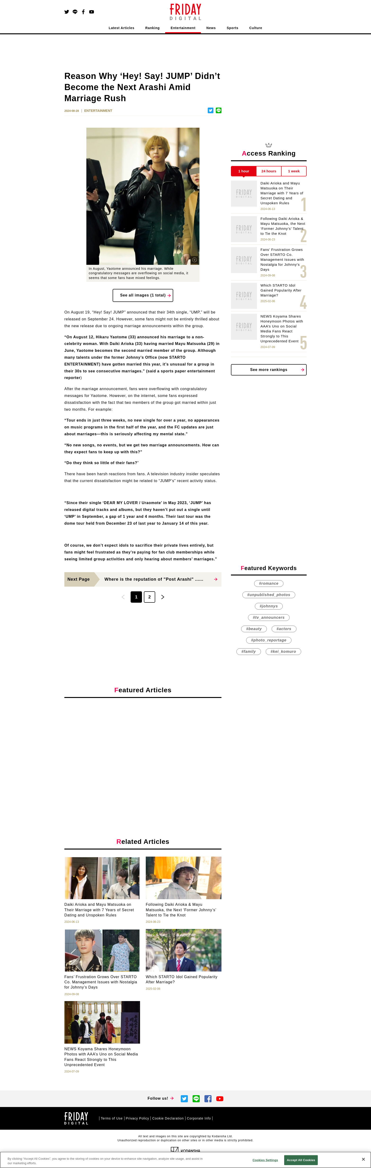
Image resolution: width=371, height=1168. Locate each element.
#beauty (254, 629)
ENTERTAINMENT (98, 111)
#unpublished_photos (268, 595)
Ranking (152, 28)
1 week (294, 171)
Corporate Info (199, 1118)
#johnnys (269, 606)
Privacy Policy (137, 1118)
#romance (268, 583)
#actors (284, 629)
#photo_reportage (268, 640)
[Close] (363, 1159)
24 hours (268, 171)
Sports (232, 28)
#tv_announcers (269, 617)
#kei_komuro (283, 651)
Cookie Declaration (168, 1118)
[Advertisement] (142, 745)
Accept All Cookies (301, 1160)
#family (248, 651)
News (211, 28)
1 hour (243, 171)
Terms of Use (112, 1118)
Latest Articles (122, 28)
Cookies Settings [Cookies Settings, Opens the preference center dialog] (265, 1160)
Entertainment (183, 28)
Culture (255, 28)
